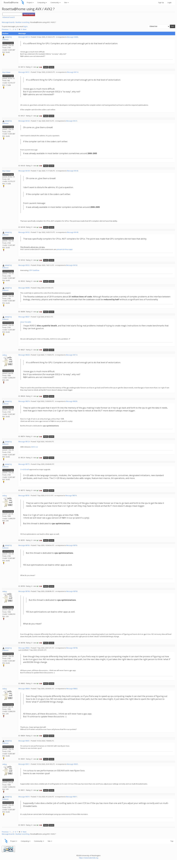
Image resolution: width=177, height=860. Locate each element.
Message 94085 (72, 37)
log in (25, 26)
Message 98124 (24, 442)
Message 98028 (24, 355)
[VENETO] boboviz (7, 38)
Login (169, 2)
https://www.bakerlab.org (88, 858)
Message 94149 (24, 171)
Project (30, 2)
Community (55, 2)
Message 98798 (24, 591)
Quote (51, 67)
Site (66, 2)
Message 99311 (24, 764)
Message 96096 (24, 288)
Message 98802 (24, 648)
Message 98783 (24, 545)
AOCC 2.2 (34, 447)
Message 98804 (24, 689)
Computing (42, 2)
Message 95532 (24, 265)
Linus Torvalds (25, 322)
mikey (4, 355)
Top (171, 841)
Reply (46, 67)
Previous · (6, 29)
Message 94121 (24, 72)
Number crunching (22, 22)
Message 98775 (24, 464)
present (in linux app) (64, 249)
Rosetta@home (11, 2)
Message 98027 (24, 317)
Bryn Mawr (6, 72)
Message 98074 (24, 401)
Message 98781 (24, 495)
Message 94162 (24, 232)
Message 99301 (24, 741)
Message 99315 (24, 797)
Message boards (8, 22)
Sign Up (161, 2)
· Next (24, 29)
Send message (8, 43)
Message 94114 (24, 37)
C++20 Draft (24, 469)
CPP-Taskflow (34, 270)
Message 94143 (24, 121)
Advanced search (8, 17)
